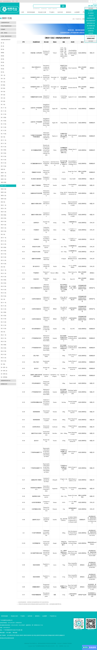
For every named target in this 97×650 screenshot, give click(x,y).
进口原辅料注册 (91, 25)
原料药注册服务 (59, 635)
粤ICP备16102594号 (50, 646)
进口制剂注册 (90, 28)
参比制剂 (91, 10)
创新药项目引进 (91, 23)
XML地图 (8, 632)
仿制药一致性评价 (52, 8)
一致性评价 (91, 15)
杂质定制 (91, 33)
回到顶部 (91, 8)
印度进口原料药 (19, 635)
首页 (22, 12)
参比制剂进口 (36, 8)
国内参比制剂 (44, 635)
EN (90, 1)
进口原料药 (91, 13)
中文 (95, 1)
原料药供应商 (10, 638)
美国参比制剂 (51, 635)
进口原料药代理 (11, 635)
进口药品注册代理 (36, 635)
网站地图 (2, 632)
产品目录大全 (78, 19)
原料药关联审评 (27, 635)
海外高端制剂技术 (90, 20)
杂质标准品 (44, 8)
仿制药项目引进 (91, 18)
